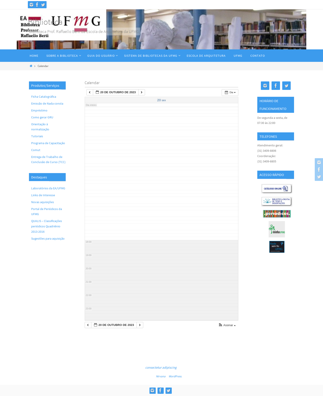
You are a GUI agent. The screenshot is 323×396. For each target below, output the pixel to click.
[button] (227, 325)
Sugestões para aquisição (48, 238)
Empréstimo (39, 110)
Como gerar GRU (42, 117)
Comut (35, 150)
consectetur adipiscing (161, 367)
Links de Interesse (43, 195)
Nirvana (161, 376)
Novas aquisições (42, 202)
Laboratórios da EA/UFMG (48, 188)
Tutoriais (37, 136)
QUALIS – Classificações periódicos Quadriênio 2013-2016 (46, 226)
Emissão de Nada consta (47, 103)
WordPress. (175, 376)
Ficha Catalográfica (43, 97)
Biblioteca (45, 21)
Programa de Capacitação (48, 143)
